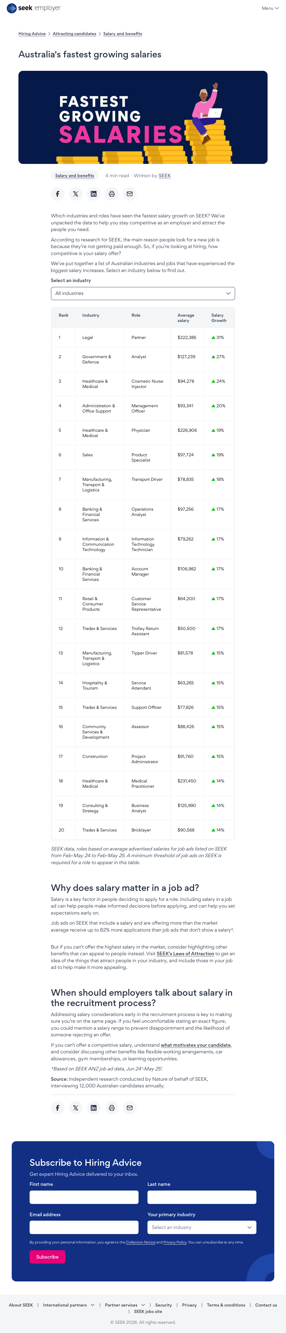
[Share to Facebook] (58, 194)
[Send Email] (130, 194)
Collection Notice (140, 1242)
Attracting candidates (74, 33)
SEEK (165, 175)
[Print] (112, 194)
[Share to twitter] (76, 194)
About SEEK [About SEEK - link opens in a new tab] (21, 1305)
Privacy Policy (174, 1242)
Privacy (189, 1305)
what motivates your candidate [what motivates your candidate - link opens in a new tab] (196, 1045)
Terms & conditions (226, 1305)
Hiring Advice (32, 33)
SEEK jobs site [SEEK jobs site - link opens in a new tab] (148, 1311)
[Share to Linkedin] (94, 194)
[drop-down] (201, 1227)
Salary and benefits (122, 33)
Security (163, 1305)
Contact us (266, 1305)
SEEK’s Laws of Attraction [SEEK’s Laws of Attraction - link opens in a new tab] (185, 953)
